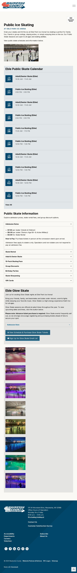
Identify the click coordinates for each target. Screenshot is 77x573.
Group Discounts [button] (12, 266)
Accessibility (9, 534)
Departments (9, 536)
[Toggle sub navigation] (71, 19)
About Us (43, 536)
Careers (7, 539)
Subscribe (44, 534)
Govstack (14, 567)
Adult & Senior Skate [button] (14, 257)
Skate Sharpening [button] (13, 276)
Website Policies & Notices (32, 561)
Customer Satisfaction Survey (40, 526)
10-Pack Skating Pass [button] (14, 261)
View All (8, 205)
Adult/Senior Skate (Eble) (26, 76)
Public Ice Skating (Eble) (26, 89)
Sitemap (55, 561)
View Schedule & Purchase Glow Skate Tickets (28, 332)
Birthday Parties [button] (12, 271)
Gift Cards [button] (10, 281)
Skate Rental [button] (11, 252)
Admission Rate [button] (13, 325)
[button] (15, 354)
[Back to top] (73, 569)
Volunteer (8, 541)
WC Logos (47, 561)
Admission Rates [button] (12, 224)
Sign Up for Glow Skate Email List (23, 338)
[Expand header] (74, 5)
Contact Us (32, 522)
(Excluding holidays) (36, 517)
